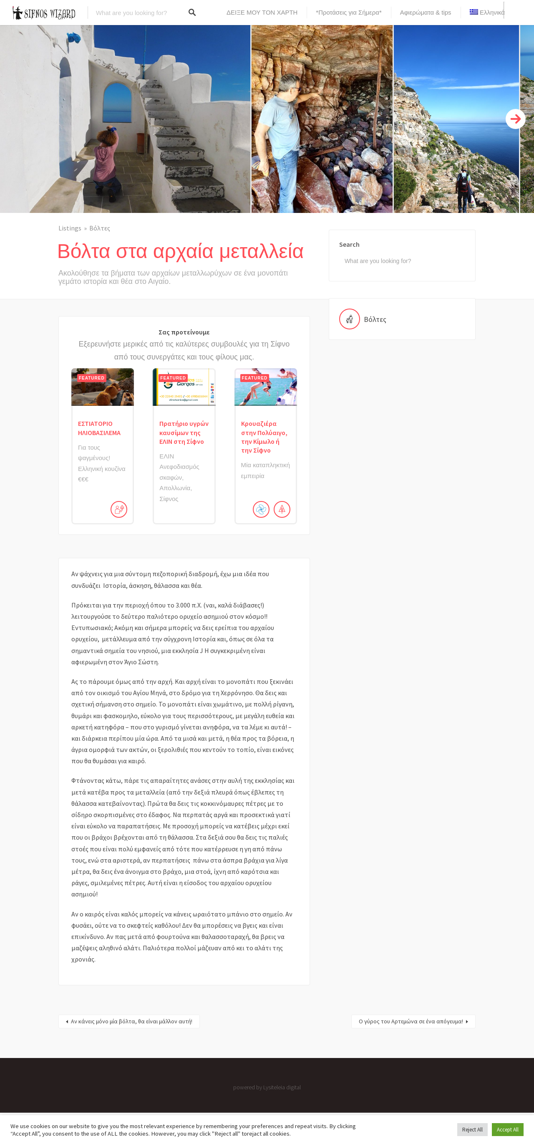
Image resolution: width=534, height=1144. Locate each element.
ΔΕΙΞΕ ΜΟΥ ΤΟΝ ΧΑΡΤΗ (262, 12)
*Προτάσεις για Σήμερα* (348, 12)
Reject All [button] (472, 1129)
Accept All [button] (508, 1129)
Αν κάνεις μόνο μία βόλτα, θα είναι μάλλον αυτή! (131, 1021)
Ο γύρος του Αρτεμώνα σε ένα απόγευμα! (411, 1021)
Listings (69, 228)
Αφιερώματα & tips (425, 12)
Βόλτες (99, 228)
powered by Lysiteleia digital (267, 1087)
